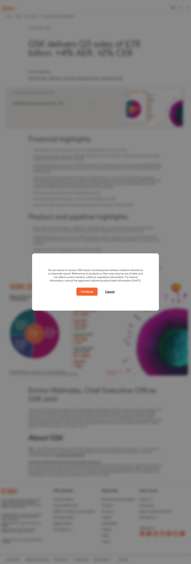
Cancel (110, 291)
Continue (87, 291)
